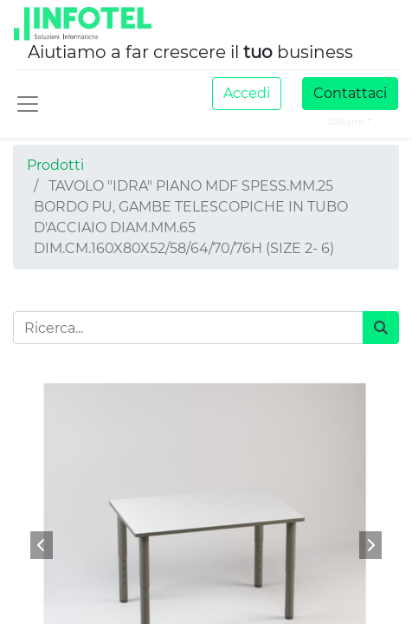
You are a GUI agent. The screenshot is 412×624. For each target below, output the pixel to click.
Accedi (246, 93)
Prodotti (55, 165)
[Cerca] (381, 327)
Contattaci (350, 93)
